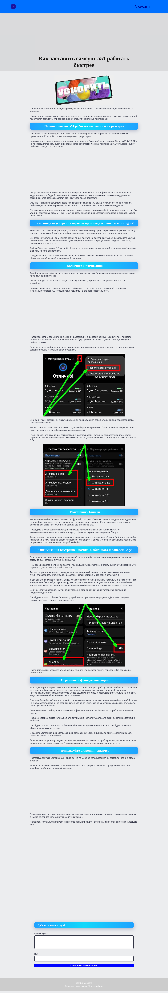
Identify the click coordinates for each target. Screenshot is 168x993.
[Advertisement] (84, 34)
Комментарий (41, 933)
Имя (36, 954)
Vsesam (142, 6)
